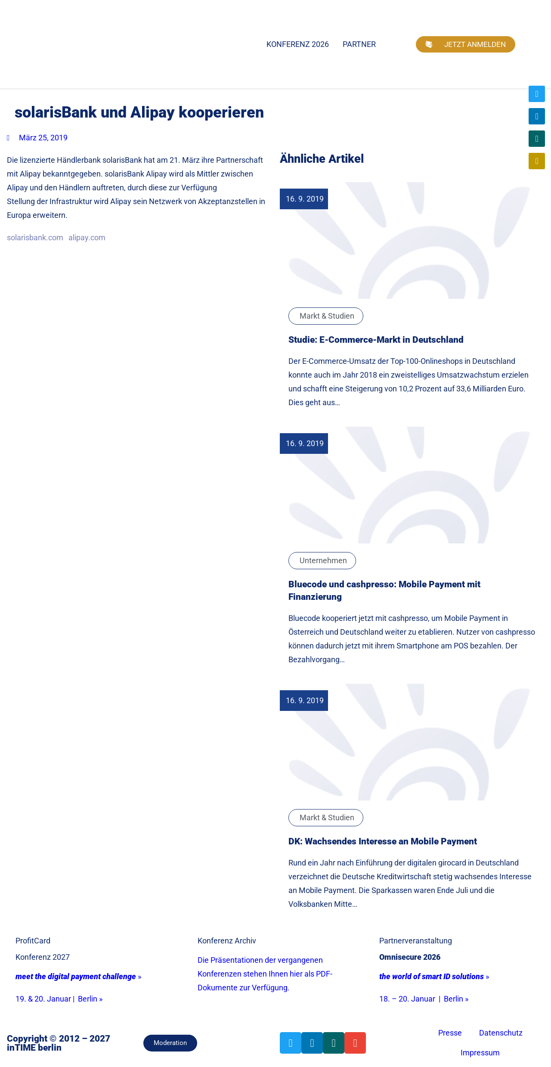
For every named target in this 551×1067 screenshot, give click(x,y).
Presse (450, 1032)
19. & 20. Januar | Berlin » (58, 998)
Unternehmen (323, 560)
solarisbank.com (35, 237)
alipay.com (86, 237)
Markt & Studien (327, 315)
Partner (359, 44)
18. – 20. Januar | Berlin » (423, 998)
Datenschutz (501, 1032)
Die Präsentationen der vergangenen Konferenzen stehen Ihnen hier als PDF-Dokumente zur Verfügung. (265, 973)
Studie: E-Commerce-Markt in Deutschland (376, 339)
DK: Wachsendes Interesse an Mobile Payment (382, 841)
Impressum (480, 1052)
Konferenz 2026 (297, 44)
